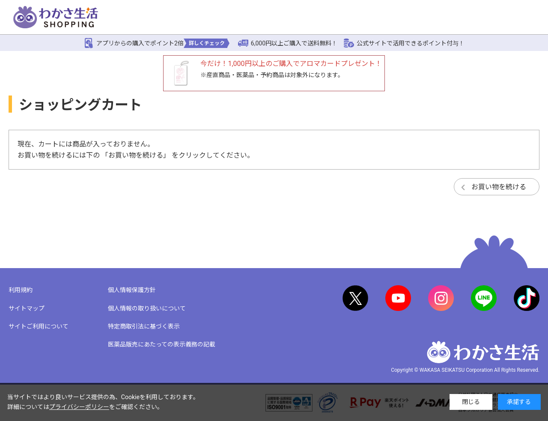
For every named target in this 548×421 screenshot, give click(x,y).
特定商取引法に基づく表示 (144, 326)
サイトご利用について (38, 326)
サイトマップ (27, 308)
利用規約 (21, 290)
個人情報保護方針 (132, 290)
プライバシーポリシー (79, 406)
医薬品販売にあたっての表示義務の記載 (161, 344)
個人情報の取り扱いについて (147, 308)
